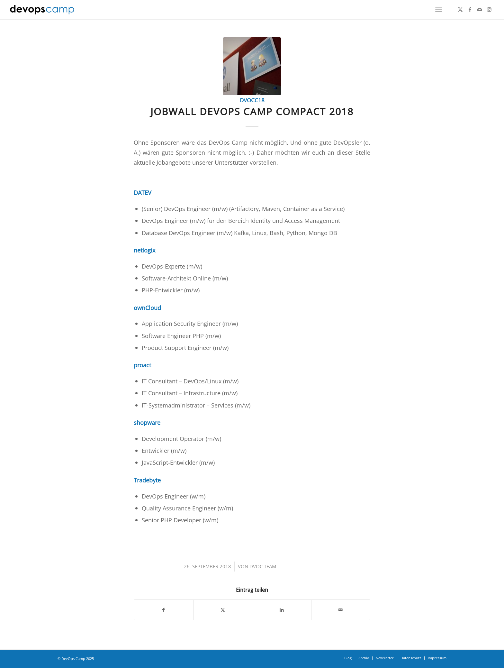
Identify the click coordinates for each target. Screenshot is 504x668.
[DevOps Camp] (42, 9)
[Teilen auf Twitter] (223, 610)
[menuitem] (438, 9)
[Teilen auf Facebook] (163, 610)
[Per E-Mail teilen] (340, 610)
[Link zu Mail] (479, 9)
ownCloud (147, 308)
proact (142, 365)
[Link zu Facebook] (470, 9)
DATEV (142, 192)
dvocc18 (252, 100)
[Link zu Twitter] (460, 9)
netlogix (144, 250)
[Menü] (438, 9)
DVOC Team (262, 566)
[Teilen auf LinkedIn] (281, 610)
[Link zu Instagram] (489, 9)
